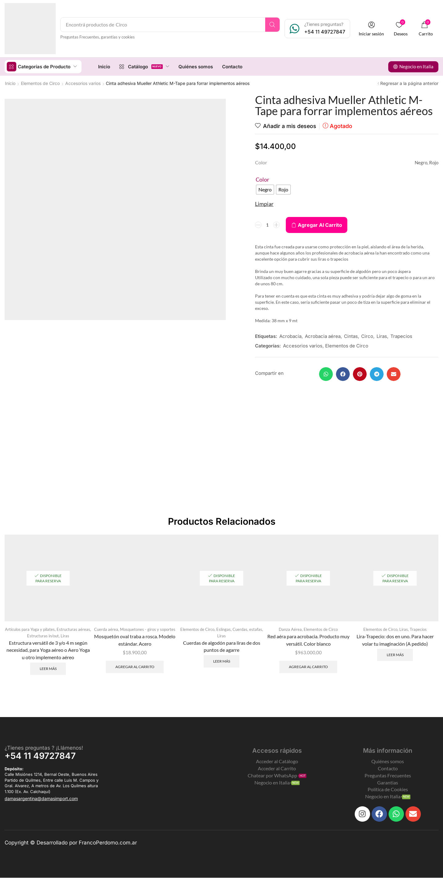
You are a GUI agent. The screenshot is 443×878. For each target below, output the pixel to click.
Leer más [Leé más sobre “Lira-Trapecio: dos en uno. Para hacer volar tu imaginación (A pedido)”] (395, 654)
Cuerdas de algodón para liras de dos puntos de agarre (221, 646)
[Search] (273, 25)
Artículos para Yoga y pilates (30, 629)
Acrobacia (290, 336)
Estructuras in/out (43, 636)
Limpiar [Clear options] (264, 203)
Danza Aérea (290, 629)
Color (262, 179)
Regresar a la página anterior (409, 83)
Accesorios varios (83, 83)
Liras (382, 336)
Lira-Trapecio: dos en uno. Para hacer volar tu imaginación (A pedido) (395, 640)
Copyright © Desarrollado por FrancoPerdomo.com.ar (71, 843)
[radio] (265, 189)
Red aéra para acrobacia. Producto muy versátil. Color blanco (308, 640)
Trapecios (401, 336)
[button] (372, 29)
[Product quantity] (267, 225)
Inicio (10, 83)
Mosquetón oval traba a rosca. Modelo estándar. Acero (134, 640)
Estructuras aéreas (73, 629)
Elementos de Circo (40, 83)
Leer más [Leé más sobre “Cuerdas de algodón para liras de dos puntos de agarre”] (221, 661)
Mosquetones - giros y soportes (147, 629)
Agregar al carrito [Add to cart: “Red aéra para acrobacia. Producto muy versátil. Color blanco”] (308, 666)
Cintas (351, 336)
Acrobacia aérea (323, 336)
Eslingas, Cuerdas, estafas (239, 629)
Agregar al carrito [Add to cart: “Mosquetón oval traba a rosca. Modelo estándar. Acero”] (134, 666)
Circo (367, 336)
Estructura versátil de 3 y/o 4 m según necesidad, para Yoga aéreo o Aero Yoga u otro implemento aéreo (48, 650)
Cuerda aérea (106, 629)
